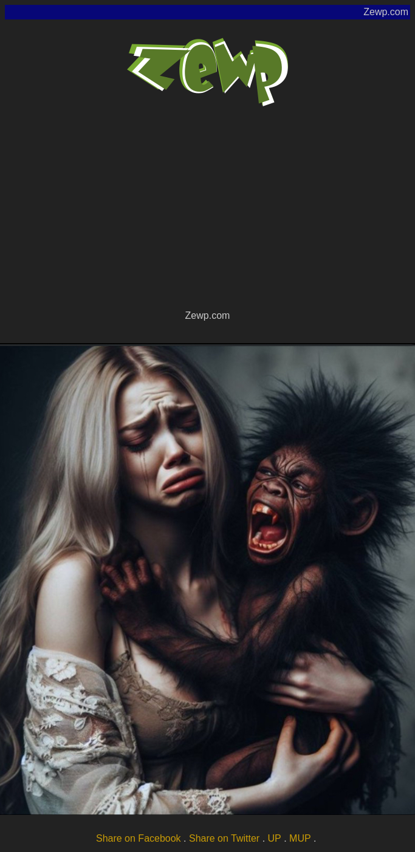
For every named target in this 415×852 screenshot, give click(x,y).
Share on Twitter (224, 838)
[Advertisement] (207, 216)
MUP (300, 838)
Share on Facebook (138, 838)
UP (274, 838)
